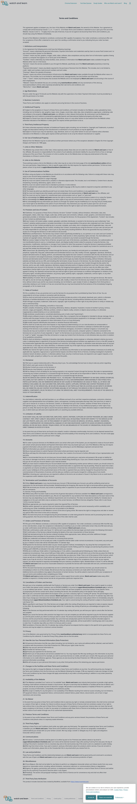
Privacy (125, 790)
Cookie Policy (118, 790)
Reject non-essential (105, 797)
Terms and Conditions (93, 792)
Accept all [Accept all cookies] (91, 797)
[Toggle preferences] (119, 797)
